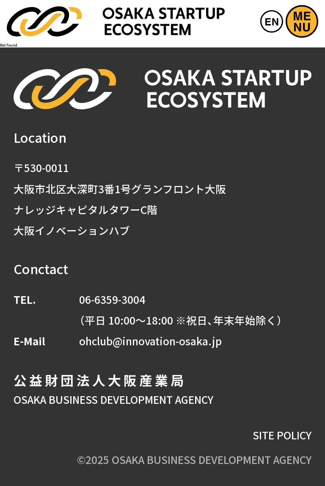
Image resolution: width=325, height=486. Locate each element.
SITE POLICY (282, 434)
